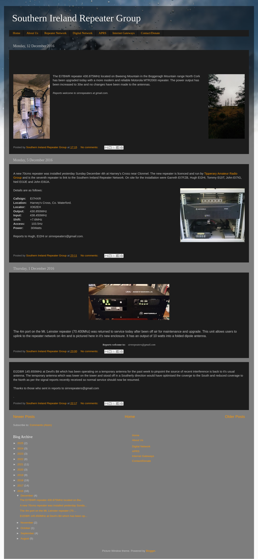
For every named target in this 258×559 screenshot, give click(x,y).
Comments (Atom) (41, 425)
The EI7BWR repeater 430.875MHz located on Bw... (51, 500)
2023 (20, 453)
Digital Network (83, 33)
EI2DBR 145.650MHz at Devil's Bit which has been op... (53, 515)
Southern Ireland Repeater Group (76, 18)
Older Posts (235, 416)
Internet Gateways (123, 33)
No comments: (90, 147)
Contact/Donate (150, 33)
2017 (20, 485)
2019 (20, 475)
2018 (20, 480)
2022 (20, 459)
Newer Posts (24, 416)
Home (16, 33)
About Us (32, 33)
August (25, 538)
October (26, 528)
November (27, 522)
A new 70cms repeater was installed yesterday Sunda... (53, 505)
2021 (20, 464)
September (28, 533)
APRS (102, 33)
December (27, 495)
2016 (20, 490)
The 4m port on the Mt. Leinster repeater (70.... (48, 510)
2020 (20, 469)
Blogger (150, 550)
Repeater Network (55, 33)
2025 (20, 443)
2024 (20, 448)
